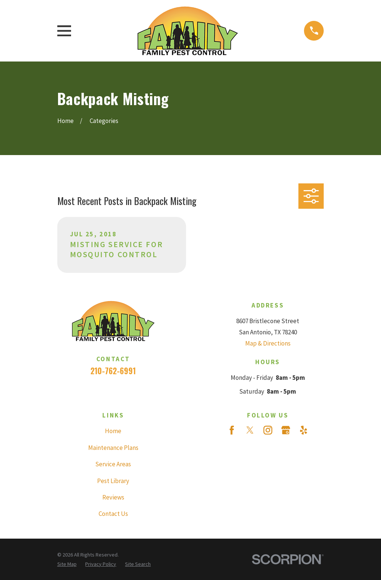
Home (113, 431)
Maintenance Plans (113, 448)
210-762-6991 (113, 370)
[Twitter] (250, 430)
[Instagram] (267, 430)
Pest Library (113, 481)
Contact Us (113, 514)
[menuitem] (67, 564)
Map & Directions (268, 343)
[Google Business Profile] (285, 430)
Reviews (113, 497)
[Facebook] (231, 430)
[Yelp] (303, 430)
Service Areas (113, 464)
